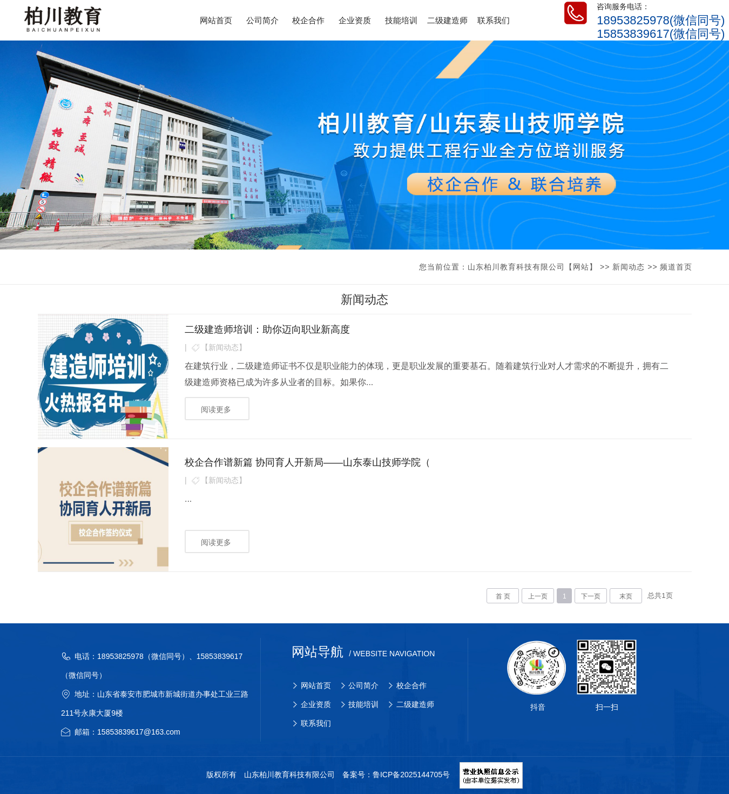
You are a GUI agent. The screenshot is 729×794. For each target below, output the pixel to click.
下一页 (590, 596)
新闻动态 (628, 267)
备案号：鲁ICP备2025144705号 (396, 775)
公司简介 (363, 685)
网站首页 (316, 685)
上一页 (538, 596)
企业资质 (316, 704)
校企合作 (411, 685)
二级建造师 (415, 704)
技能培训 (363, 704)
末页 (625, 596)
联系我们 (316, 723)
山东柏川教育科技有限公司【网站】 (532, 267)
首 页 (503, 596)
